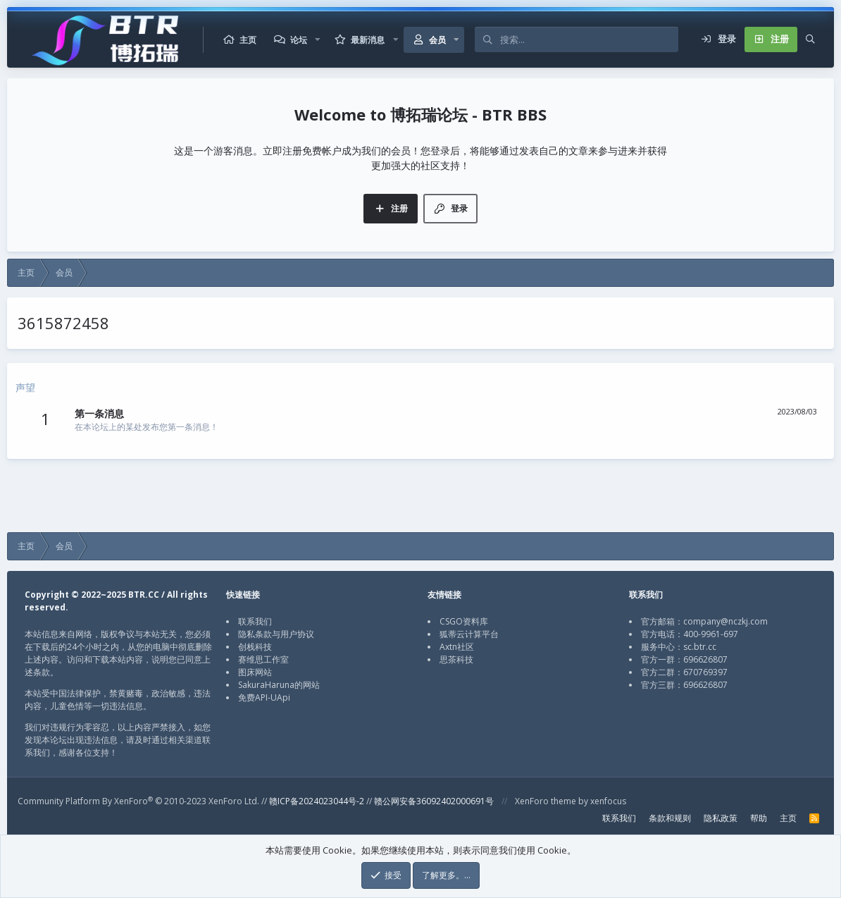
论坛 (298, 40)
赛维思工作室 (263, 659)
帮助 (758, 818)
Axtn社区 (457, 647)
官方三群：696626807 (684, 685)
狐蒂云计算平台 (469, 634)
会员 (437, 40)
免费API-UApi (264, 697)
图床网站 (255, 672)
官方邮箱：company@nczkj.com (704, 621)
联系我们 (255, 621)
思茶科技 (456, 659)
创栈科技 (255, 647)
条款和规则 (670, 818)
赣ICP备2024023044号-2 (316, 801)
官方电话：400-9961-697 (689, 634)
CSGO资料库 (464, 621)
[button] (317, 40)
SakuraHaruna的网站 (279, 685)
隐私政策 (720, 818)
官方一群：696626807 (684, 659)
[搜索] (589, 39)
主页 (247, 40)
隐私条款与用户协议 (276, 634)
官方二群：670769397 (684, 672)
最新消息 (368, 40)
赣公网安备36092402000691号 (434, 801)
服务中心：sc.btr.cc (678, 647)
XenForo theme (545, 801)
